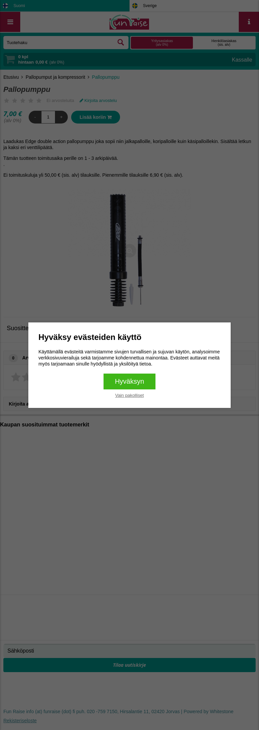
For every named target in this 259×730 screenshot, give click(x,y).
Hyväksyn (129, 381)
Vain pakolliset (129, 395)
